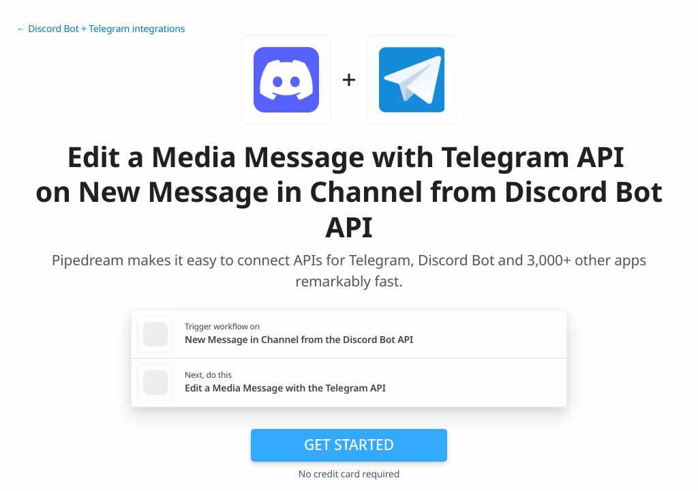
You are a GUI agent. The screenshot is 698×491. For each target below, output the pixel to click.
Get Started (349, 444)
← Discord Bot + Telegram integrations (100, 29)
